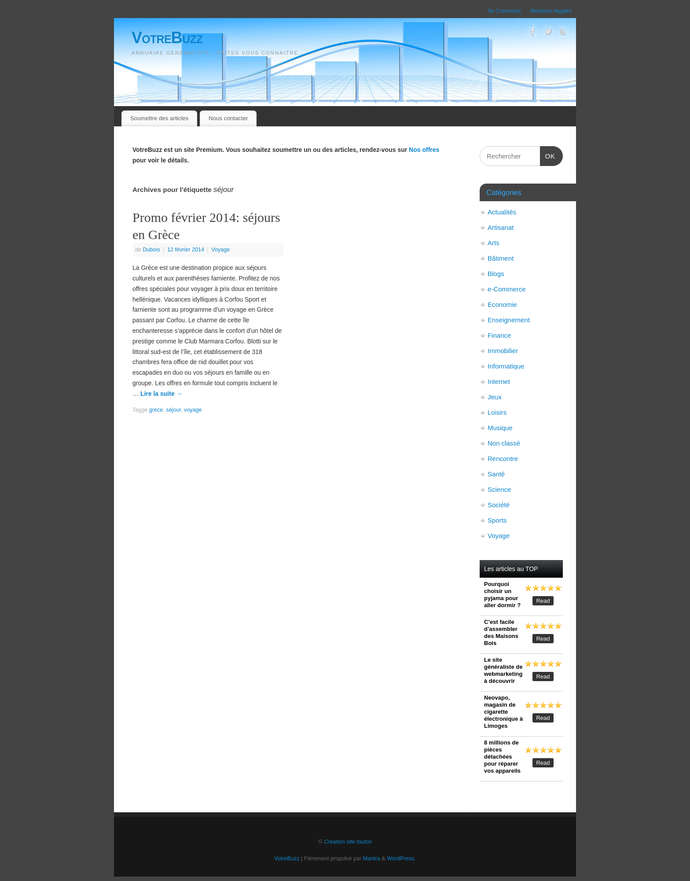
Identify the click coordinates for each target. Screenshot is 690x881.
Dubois (151, 250)
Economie (502, 304)
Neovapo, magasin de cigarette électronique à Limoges (503, 711)
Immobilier (503, 350)
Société (499, 505)
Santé (496, 474)
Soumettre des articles (159, 118)
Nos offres (424, 149)
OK (548, 155)
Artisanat (501, 227)
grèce (156, 410)
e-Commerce (507, 289)
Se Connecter (504, 11)
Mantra (371, 858)
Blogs (496, 273)
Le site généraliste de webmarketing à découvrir (503, 670)
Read (543, 600)
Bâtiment (501, 258)
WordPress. (401, 858)
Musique (500, 427)
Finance (499, 335)
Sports (497, 520)
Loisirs (497, 412)
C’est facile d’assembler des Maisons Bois (501, 632)
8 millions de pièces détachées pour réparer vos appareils (502, 756)
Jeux (495, 397)
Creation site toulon (348, 842)
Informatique (506, 366)
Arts (493, 243)
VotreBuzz (167, 38)
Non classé (504, 443)
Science (499, 489)
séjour (173, 410)
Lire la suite (161, 393)
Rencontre (503, 458)
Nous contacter (228, 118)
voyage (193, 410)
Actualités (502, 212)
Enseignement (509, 320)
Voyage (220, 250)
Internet (499, 381)
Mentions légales (551, 11)
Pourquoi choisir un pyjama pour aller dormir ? (502, 594)
